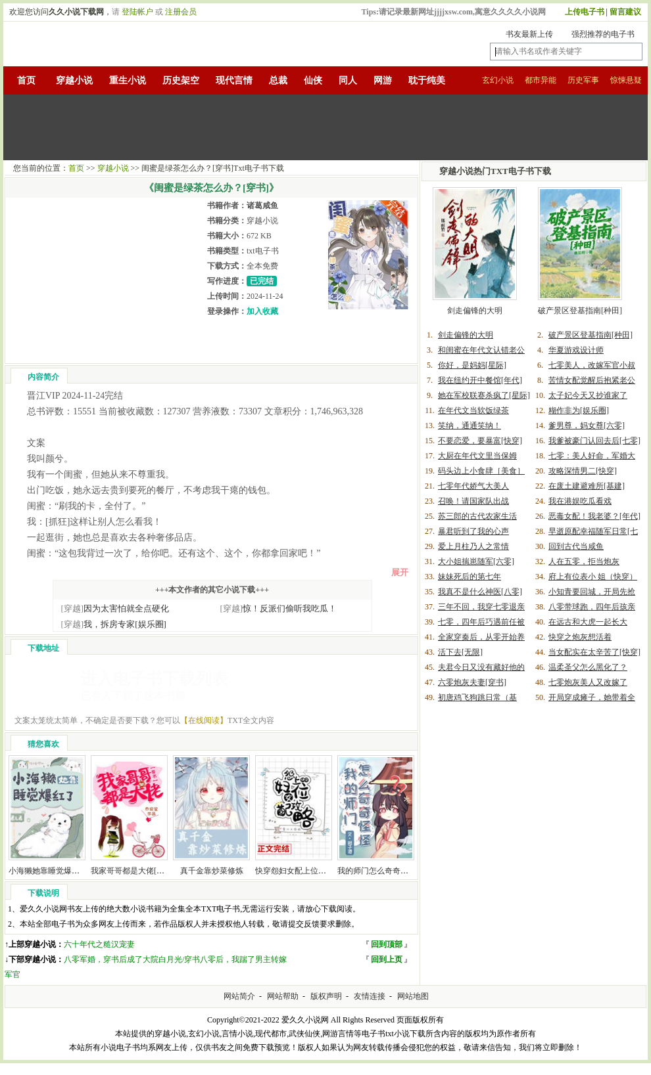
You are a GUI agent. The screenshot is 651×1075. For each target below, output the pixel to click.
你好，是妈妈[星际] (472, 365)
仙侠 (313, 80)
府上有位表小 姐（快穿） (592, 576)
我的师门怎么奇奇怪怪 (376, 870)
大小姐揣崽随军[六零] (476, 561)
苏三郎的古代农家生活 (477, 516)
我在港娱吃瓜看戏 (580, 501)
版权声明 (326, 996)
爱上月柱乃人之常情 (473, 546)
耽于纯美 (426, 80)
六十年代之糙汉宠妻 (99, 944)
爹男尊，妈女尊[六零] (586, 425)
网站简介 (239, 996)
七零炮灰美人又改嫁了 (587, 682)
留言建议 (625, 11)
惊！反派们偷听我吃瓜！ (278, 608)
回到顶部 (386, 944)
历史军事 (583, 80)
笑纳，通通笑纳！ (469, 425)
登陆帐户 (137, 11)
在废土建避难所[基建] (586, 486)
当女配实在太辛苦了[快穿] (594, 652)
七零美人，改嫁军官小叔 (591, 365)
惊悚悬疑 (626, 80)
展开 (399, 572)
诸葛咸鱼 (262, 205)
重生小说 (127, 80)
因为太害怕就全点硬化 (115, 608)
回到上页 (386, 959)
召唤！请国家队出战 (473, 501)
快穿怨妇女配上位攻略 (294, 870)
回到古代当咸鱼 (576, 546)
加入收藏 (262, 311)
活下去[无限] (460, 652)
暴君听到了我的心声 (473, 531)
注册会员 (181, 11)
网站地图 (413, 996)
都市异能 (540, 80)
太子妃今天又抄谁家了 (587, 395)
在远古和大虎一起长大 (587, 621)
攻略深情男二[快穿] (582, 470)
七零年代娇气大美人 (473, 486)
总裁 (278, 80)
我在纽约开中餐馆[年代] (480, 380)
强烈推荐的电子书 (603, 34)
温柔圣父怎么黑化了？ (587, 667)
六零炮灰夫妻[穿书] (472, 682)
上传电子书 (584, 11)
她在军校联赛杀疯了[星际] (484, 395)
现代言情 (234, 80)
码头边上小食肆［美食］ (481, 470)
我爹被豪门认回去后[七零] (594, 440)
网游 (383, 80)
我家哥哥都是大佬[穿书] (133, 870)
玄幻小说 (498, 80)
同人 (348, 80)
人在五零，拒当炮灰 (583, 561)
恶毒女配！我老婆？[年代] (594, 516)
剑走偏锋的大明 (474, 310)
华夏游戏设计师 (576, 350)
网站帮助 (283, 996)
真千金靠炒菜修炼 (211, 870)
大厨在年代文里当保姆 (477, 455)
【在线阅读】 (204, 720)
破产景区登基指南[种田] (580, 310)
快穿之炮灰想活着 (580, 637)
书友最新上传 (529, 34)
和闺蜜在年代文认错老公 (481, 350)
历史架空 (180, 80)
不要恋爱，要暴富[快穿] (480, 440)
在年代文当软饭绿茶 (473, 410)
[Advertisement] (325, 127)
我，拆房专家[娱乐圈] (113, 624)
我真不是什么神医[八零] (480, 591)
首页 (26, 80)
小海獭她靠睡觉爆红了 (48, 870)
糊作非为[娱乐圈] (578, 410)
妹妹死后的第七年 (469, 576)
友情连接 (369, 996)
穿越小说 (74, 80)
